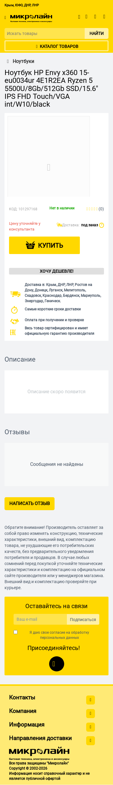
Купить (50, 245)
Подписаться (83, 619)
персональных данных (59, 638)
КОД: (13, 209)
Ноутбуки (19, 61)
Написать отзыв (29, 503)
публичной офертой (43, 779)
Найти (96, 33)
